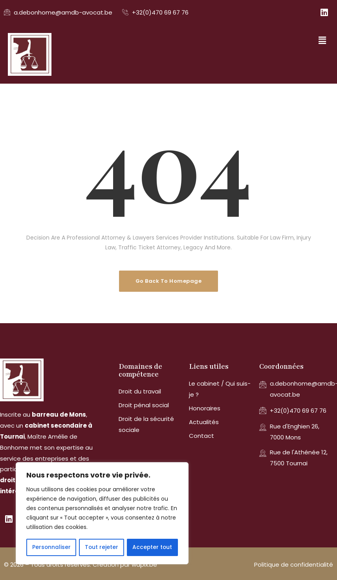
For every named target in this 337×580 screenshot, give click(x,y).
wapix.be (144, 564)
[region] (102, 513)
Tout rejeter (101, 547)
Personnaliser (51, 547)
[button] (322, 40)
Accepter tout (152, 547)
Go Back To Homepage (169, 281)
